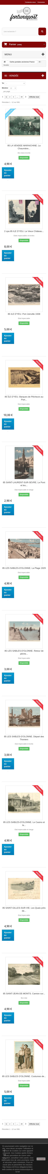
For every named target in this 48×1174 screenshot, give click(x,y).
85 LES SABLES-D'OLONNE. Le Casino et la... (24, 823)
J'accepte (41, 1159)
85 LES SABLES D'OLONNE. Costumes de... (24, 1076)
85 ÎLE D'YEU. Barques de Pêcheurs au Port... (24, 398)
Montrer (5, 88)
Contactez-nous (30, 2)
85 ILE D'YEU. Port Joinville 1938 (24, 314)
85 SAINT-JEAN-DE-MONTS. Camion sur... (24, 993)
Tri (3, 83)
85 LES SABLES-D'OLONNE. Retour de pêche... (24, 652)
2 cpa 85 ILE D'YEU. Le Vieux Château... (24, 231)
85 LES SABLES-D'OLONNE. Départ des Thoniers (24, 738)
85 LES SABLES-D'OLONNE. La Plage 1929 (24, 568)
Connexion (41, 2)
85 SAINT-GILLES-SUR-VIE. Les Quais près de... (23, 909)
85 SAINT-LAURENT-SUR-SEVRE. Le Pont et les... (24, 484)
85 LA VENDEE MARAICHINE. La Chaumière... (24, 147)
